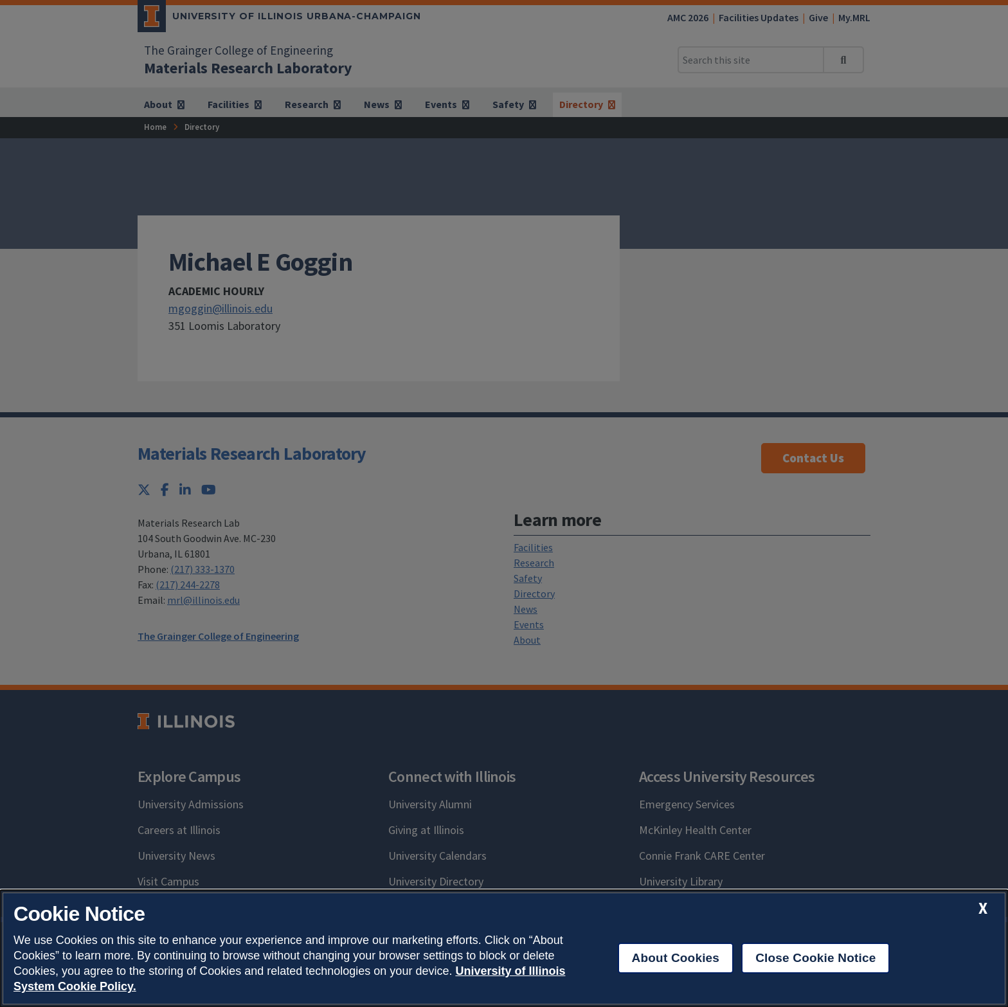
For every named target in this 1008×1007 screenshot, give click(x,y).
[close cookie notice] (983, 908)
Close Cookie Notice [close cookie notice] (815, 958)
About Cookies (676, 958)
